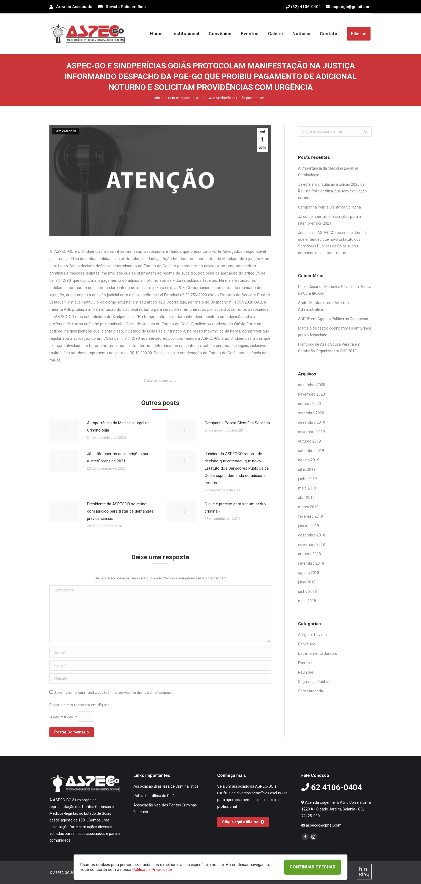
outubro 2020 (309, 403)
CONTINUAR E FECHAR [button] (312, 867)
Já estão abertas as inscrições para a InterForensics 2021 (119, 457)
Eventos (305, 663)
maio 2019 (307, 488)
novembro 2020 (311, 394)
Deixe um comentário (160, 380)
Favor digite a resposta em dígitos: (79, 705)
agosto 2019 (308, 460)
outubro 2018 (309, 554)
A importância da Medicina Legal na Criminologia (118, 427)
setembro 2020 (311, 413)
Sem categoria (179, 98)
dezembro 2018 (311, 535)
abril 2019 (306, 497)
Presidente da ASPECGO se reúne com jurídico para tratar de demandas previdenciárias (120, 511)
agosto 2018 (308, 573)
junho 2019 (307, 479)
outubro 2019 (309, 441)
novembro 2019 (311, 432)
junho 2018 (307, 591)
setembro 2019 (311, 450)
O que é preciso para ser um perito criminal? (235, 508)
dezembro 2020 (311, 385)
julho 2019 (306, 469)
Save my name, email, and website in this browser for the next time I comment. (114, 693)
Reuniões (306, 672)
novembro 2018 (311, 544)
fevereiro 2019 (310, 516)
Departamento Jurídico (317, 653)
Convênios (307, 644)
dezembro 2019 (311, 422)
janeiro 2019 (308, 526)
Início (158, 98)
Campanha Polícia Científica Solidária (237, 423)
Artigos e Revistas (313, 635)
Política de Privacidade (152, 869)
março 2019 (308, 507)
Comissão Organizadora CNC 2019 (327, 351)
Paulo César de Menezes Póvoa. (325, 286)
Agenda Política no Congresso (342, 319)
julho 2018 (306, 582)
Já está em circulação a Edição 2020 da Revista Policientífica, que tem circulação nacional (332, 191)
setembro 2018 (311, 563)
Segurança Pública (314, 682)
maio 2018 (307, 601)
